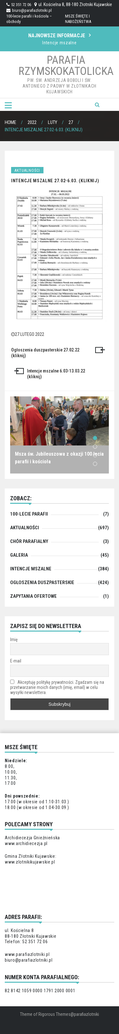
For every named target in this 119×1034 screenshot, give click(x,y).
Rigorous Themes (54, 1014)
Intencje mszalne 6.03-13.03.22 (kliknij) (56, 373)
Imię (14, 639)
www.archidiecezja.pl (26, 843)
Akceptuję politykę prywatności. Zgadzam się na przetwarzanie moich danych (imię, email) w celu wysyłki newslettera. (57, 687)
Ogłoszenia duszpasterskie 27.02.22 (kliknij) (45, 352)
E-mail (15, 660)
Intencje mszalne (59, 42)
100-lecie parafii (29, 514)
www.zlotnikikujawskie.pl (30, 861)
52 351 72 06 (18, 4)
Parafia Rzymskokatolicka (66, 65)
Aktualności (27, 170)
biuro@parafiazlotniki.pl (29, 10)
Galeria (19, 555)
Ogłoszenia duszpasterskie (42, 582)
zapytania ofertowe (33, 596)
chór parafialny (29, 541)
